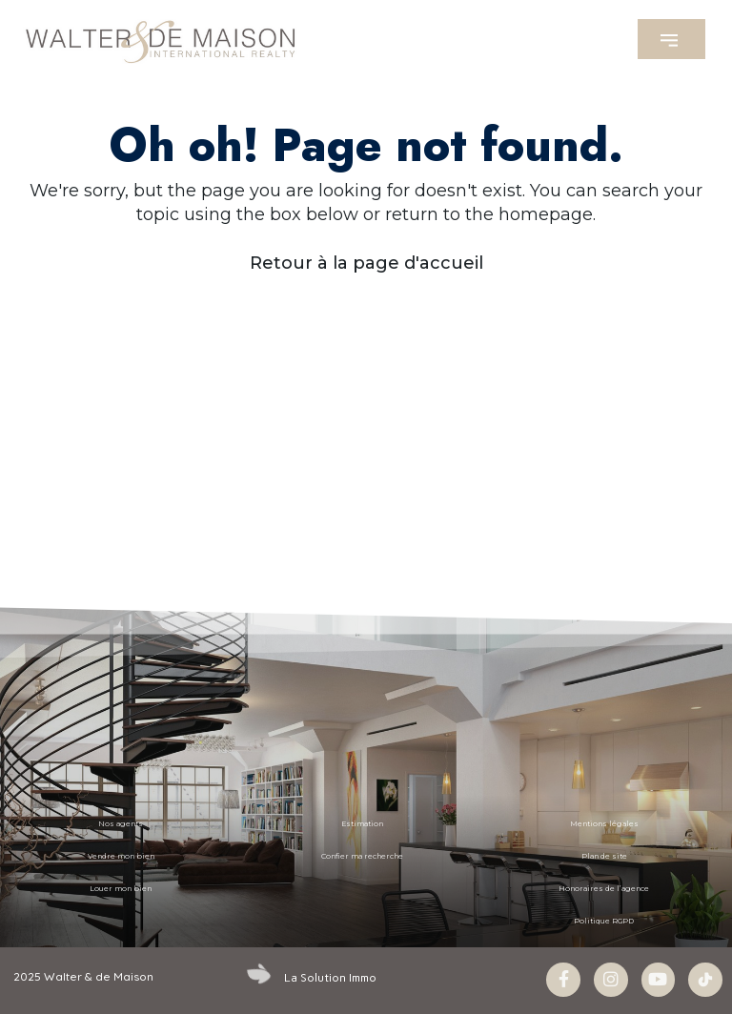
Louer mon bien (121, 888)
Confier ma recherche (362, 856)
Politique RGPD (604, 921)
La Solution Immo (330, 977)
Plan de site (604, 856)
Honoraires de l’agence (604, 888)
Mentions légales (604, 824)
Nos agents (120, 824)
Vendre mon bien (121, 856)
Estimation (362, 824)
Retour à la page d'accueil (366, 263)
